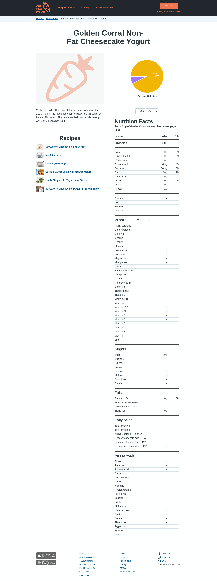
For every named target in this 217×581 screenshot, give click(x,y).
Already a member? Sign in (169, 11)
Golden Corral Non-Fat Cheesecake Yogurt (108, 37)
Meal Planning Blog (88, 568)
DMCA (123, 568)
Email (162, 560)
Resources (84, 575)
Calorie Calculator (87, 557)
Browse (40, 18)
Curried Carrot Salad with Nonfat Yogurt (68, 172)
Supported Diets (66, 7)
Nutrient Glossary (87, 564)
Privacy (123, 564)
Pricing (85, 7)
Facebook (164, 553)
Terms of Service (127, 572)
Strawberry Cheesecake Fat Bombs (65, 147)
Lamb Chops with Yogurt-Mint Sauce (66, 180)
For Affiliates (125, 561)
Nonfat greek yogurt (56, 164)
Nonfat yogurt (53, 155)
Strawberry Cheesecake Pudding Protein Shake (72, 189)
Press (122, 557)
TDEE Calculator (86, 561)
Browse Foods (85, 553)
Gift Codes (84, 572)
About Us (124, 553)
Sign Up (169, 5)
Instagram (164, 557)
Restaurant (52, 18)
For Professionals (104, 7)
